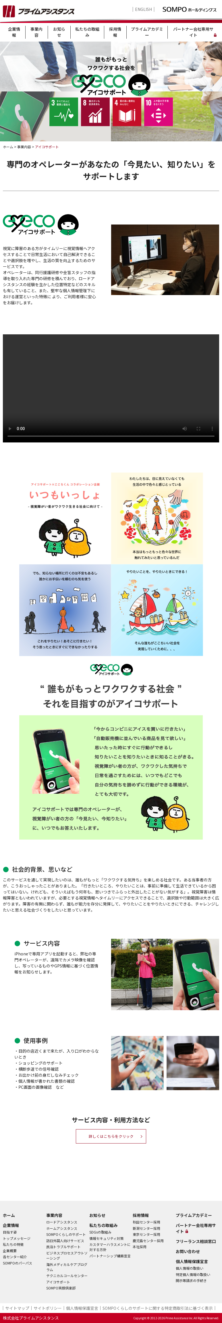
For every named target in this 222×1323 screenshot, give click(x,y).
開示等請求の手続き (191, 1280)
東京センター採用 (146, 1234)
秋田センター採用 (146, 1221)
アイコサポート (58, 1281)
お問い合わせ (188, 1251)
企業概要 (10, 1250)
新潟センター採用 (146, 1228)
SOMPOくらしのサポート (66, 1234)
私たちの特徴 (13, 1244)
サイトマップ (17, 1308)
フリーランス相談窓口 (196, 1241)
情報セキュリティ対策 (106, 1238)
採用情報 (115, 32)
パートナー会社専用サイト (193, 32)
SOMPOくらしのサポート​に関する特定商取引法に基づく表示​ (158, 1308)
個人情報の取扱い (189, 1268)
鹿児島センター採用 (148, 1240)
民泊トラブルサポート (63, 1246)
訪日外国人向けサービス (65, 1240)
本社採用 (139, 1246)
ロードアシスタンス (61, 1221)
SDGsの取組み (100, 1232)
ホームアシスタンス (61, 1228)
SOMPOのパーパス (17, 1262)
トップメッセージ (16, 1238)
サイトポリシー (48, 1308)
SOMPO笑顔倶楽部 (61, 1287)
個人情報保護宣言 (192, 1261)
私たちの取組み (87, 32)
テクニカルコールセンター (67, 1275)
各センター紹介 (15, 1256)
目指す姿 (10, 1232)
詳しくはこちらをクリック (111, 1136)
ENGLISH (143, 9)
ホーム (9, 1215)
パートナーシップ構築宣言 (110, 1255)
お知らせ (59, 32)
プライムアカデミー (147, 32)
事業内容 (36, 32)
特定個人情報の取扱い (193, 1274)
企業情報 (14, 32)
